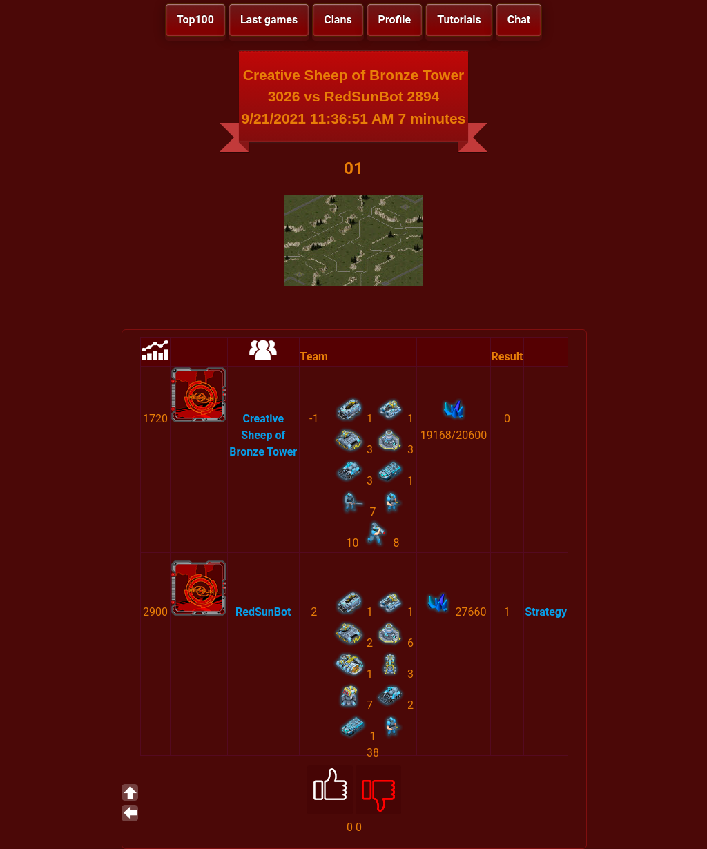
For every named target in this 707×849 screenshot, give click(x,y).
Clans (337, 19)
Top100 (195, 19)
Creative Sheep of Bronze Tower (263, 435)
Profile (394, 19)
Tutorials (459, 19)
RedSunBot (263, 611)
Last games (269, 19)
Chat (518, 19)
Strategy (546, 611)
